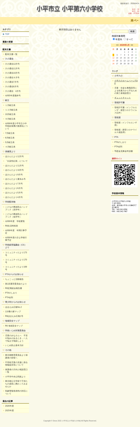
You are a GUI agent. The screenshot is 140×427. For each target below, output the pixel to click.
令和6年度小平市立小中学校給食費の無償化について (16, 126)
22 (124, 61)
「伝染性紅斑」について (16, 161)
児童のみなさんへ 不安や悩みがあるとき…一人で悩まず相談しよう (16, 338)
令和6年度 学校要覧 (15, 221)
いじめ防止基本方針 (14, 345)
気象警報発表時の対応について (16, 392)
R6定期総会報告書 (13, 288)
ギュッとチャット (122, 98)
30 (128, 64)
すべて (128, 39)
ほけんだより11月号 (14, 165)
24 (132, 61)
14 (121, 58)
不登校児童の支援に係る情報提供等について (16, 363)
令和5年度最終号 (13, 95)
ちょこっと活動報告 (14, 279)
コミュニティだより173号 (16, 253)
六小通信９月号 (12, 77)
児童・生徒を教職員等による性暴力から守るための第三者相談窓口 (125, 90)
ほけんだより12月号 (14, 156)
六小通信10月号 (12, 73)
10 (132, 55)
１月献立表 (10, 105)
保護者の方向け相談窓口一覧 (16, 370)
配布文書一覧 (11, 54)
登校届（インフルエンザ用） (125, 124)
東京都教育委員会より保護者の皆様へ (16, 356)
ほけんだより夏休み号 (15, 179)
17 (132, 58)
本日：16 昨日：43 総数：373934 (133, 11)
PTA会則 (9, 297)
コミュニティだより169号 (16, 268)
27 (117, 64)
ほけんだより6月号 (14, 188)
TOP (7, 34)
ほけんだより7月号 (14, 183)
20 (117, 61)
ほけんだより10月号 (14, 170)
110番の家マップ (13, 311)
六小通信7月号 (12, 82)
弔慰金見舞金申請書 (123, 151)
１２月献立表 (11, 110)
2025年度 (9, 410)
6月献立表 (10, 138)
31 (132, 64)
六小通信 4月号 (13, 91)
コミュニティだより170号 (16, 261)
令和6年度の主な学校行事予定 (16, 238)
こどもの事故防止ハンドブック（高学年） (16, 208)
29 (124, 64)
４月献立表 (10, 147)
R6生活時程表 (11, 226)
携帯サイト (117, 158)
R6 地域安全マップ (14, 326)
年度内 (117, 39)
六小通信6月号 (12, 86)
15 (124, 58)
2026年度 (9, 406)
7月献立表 (10, 133)
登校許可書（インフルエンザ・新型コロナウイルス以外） (125, 110)
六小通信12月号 (12, 64)
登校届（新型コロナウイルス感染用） (125, 131)
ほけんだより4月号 (14, 197)
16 (128, 58)
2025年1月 (124, 45)
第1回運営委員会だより (16, 284)
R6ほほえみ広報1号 (14, 316)
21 (121, 61)
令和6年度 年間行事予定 (16, 231)
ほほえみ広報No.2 (13, 307)
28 (121, 64)
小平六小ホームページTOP (126, 82)
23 (128, 61)
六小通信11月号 (12, 68)
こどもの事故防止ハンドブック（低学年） (16, 215)
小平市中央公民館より (15, 376)
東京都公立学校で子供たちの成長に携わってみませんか (16, 384)
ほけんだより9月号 (14, 174)
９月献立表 (10, 119)
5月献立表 (10, 142)
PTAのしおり (11, 293)
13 (117, 58)
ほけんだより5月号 (14, 192)
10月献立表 (10, 114)
